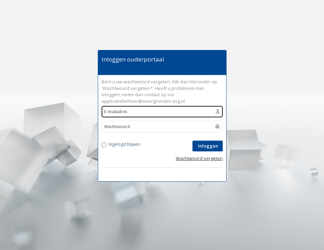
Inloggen (207, 146)
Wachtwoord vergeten (199, 158)
